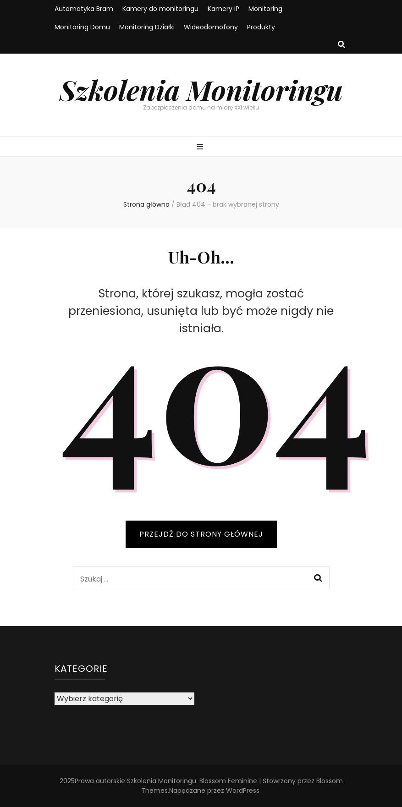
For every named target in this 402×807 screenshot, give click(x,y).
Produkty (261, 27)
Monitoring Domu (82, 27)
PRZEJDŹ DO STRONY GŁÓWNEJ (201, 534)
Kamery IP (223, 8)
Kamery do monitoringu (160, 8)
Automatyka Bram (84, 8)
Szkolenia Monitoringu (201, 89)
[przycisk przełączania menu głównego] (201, 147)
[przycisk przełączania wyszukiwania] (341, 45)
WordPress (242, 790)
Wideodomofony (211, 27)
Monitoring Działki (147, 27)
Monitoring (265, 8)
